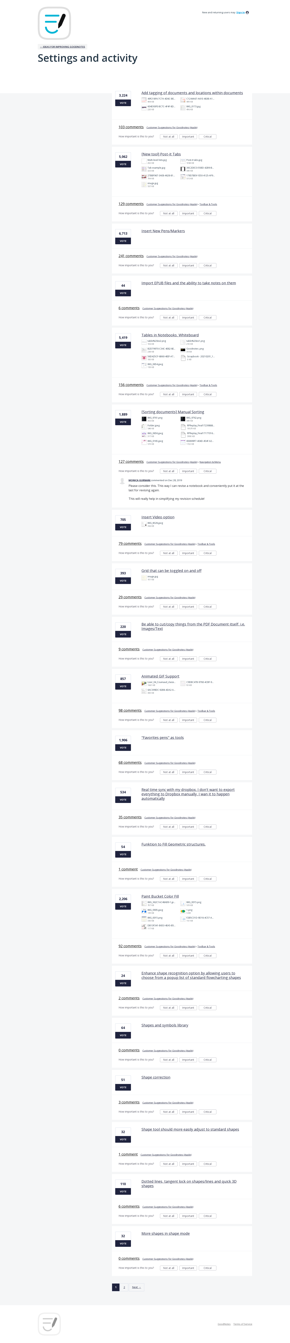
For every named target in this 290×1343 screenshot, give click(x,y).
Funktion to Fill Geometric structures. (173, 844)
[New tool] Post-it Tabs (161, 154)
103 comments (131, 126)
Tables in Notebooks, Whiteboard (170, 335)
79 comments (130, 543)
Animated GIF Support (160, 676)
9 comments (129, 649)
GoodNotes (224, 1324)
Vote (123, 103)
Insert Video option (157, 517)
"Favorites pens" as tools (162, 737)
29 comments (130, 597)
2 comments (129, 998)
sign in (240, 12)
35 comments (130, 817)
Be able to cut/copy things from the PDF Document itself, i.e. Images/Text (193, 626)
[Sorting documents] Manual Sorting (172, 411)
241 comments (131, 255)
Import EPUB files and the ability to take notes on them (188, 282)
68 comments (130, 762)
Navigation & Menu (210, 462)
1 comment (128, 869)
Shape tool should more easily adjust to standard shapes (190, 1129)
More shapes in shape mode (165, 1233)
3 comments (129, 1102)
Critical (210, 137)
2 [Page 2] (124, 1287)
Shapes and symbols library (164, 1025)
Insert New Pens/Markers (163, 230)
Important (189, 137)
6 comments (129, 307)
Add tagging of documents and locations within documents (192, 92)
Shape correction (155, 1077)
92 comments (130, 945)
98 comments (130, 710)
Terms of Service (242, 1324)
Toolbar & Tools (208, 204)
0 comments (129, 1050)
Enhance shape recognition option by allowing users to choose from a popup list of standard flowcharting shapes (191, 975)
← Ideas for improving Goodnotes (62, 46)
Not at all (170, 137)
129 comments (131, 203)
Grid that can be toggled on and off (171, 570)
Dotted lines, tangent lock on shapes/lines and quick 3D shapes (189, 1183)
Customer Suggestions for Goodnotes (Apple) (171, 127)
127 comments (131, 461)
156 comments (131, 384)
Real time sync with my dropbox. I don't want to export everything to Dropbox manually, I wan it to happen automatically (188, 794)
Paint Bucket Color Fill (160, 896)
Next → (136, 1287)
